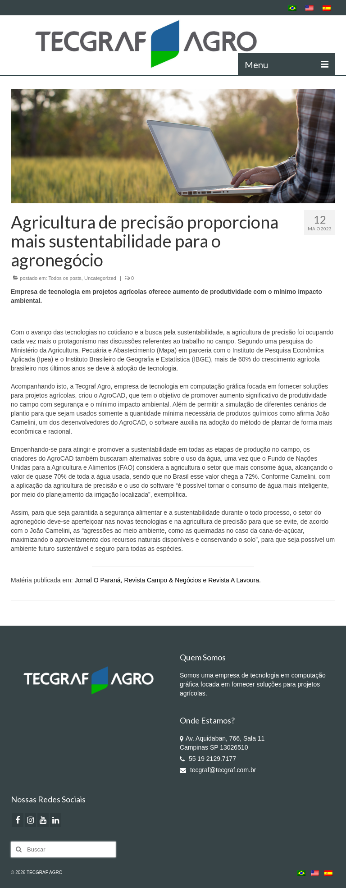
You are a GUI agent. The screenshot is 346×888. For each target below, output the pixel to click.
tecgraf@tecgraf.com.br (218, 770)
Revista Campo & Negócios (162, 580)
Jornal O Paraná (98, 580)
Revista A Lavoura (233, 580)
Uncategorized (100, 278)
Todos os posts (64, 278)
